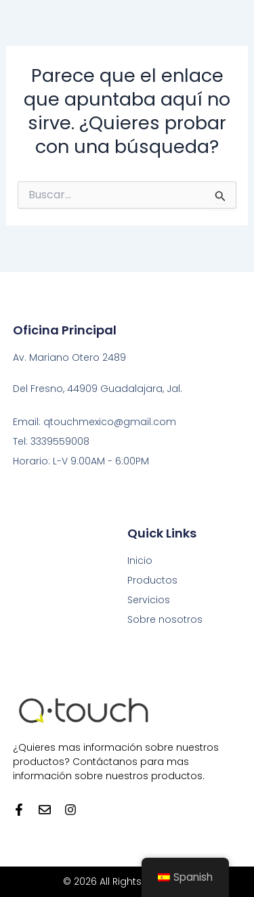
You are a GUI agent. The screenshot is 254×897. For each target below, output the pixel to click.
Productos (152, 580)
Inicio (139, 560)
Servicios (148, 600)
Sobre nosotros (165, 619)
